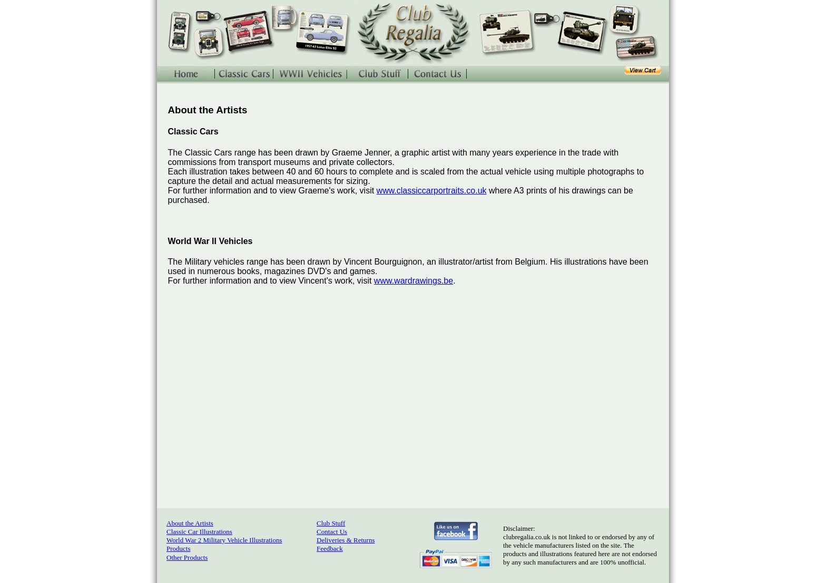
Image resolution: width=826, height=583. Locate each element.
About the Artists (189, 523)
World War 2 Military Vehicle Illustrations (224, 540)
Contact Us (332, 532)
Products (178, 548)
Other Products (187, 557)
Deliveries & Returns (346, 540)
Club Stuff (331, 523)
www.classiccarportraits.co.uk (432, 190)
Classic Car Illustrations (199, 532)
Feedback (330, 548)
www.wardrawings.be (413, 280)
